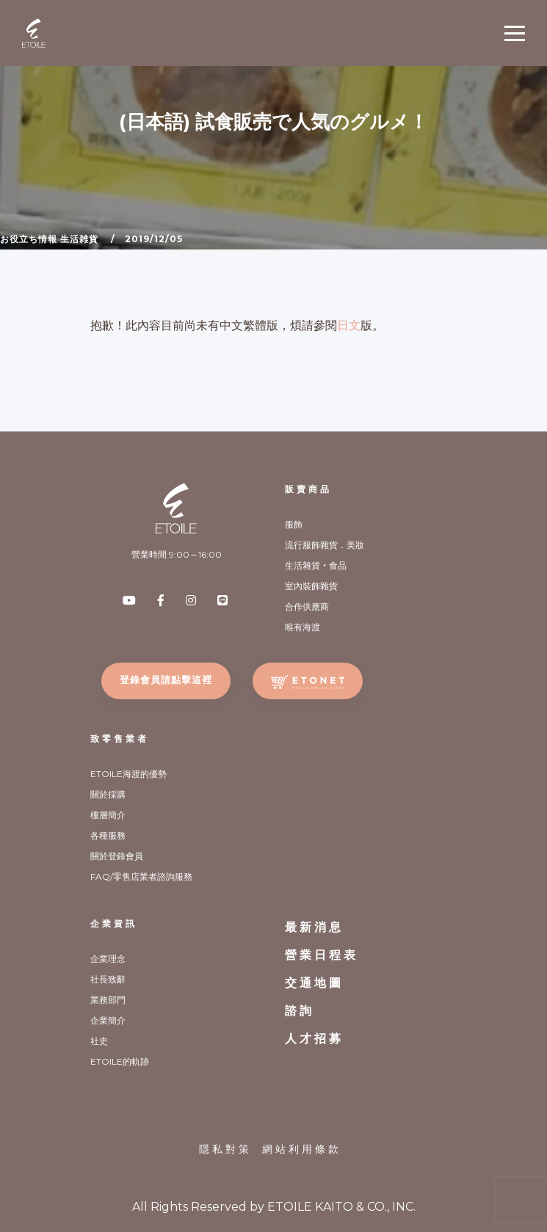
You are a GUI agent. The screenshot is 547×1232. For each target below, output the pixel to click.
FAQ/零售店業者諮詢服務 (141, 876)
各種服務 (108, 835)
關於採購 (108, 794)
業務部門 (108, 999)
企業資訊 (113, 923)
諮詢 (299, 1011)
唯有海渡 (302, 627)
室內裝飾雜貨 (311, 585)
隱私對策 (225, 1149)
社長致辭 (108, 979)
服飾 (294, 524)
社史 (99, 1040)
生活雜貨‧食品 (316, 565)
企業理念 (108, 958)
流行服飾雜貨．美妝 (324, 544)
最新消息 (314, 927)
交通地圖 (314, 983)
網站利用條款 (301, 1149)
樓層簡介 (108, 814)
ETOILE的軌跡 (119, 1061)
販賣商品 (308, 489)
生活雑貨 (79, 238)
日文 (349, 325)
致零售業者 (119, 738)
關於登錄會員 (116, 855)
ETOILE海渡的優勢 (128, 773)
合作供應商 (307, 606)
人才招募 (314, 1039)
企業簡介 (108, 1020)
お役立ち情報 (28, 238)
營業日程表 (321, 955)
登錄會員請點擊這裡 (166, 679)
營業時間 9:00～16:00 (176, 554)
